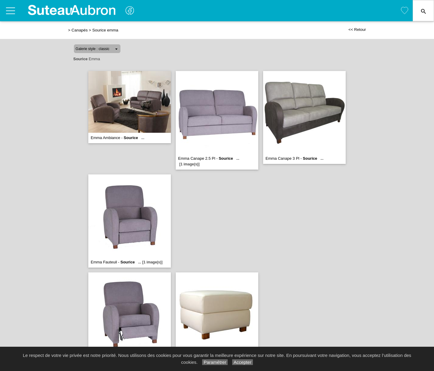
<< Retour (357, 29)
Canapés (79, 30)
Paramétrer (214, 362)
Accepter (242, 362)
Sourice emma (105, 30)
